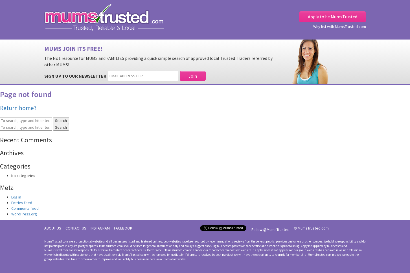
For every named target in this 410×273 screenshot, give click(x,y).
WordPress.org (24, 214)
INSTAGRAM (100, 228)
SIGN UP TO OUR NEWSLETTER (75, 76)
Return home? (18, 108)
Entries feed (21, 202)
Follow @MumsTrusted (270, 229)
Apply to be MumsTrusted (332, 16)
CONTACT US (75, 228)
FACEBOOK (123, 228)
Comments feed (25, 208)
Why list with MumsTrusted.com (339, 26)
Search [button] (61, 120)
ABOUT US (52, 228)
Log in (16, 197)
